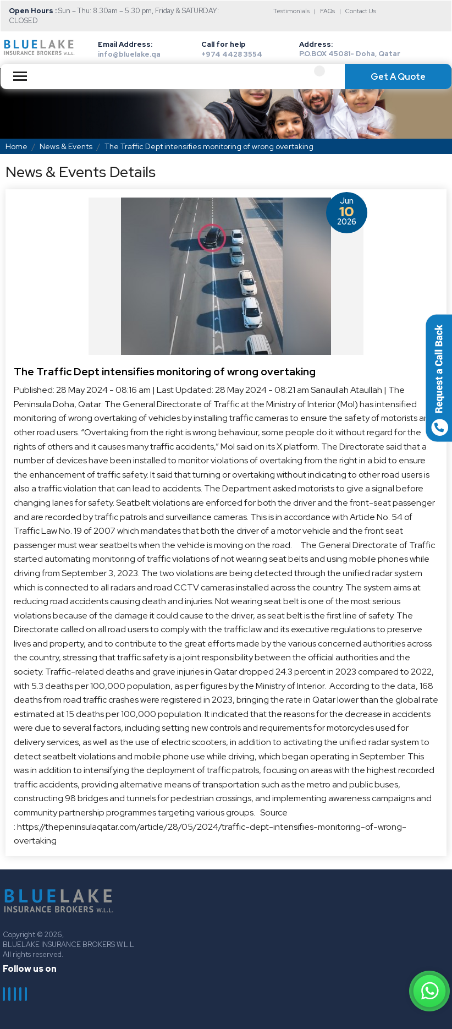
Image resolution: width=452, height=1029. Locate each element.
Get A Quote (398, 77)
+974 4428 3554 (231, 54)
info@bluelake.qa (129, 54)
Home (16, 146)
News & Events (66, 146)
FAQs (327, 11)
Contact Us (360, 11)
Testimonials (291, 11)
